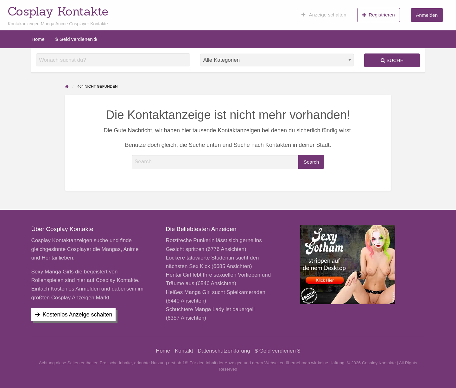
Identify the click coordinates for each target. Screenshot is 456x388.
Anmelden (427, 15)
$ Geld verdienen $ (76, 39)
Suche (392, 60)
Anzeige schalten (323, 15)
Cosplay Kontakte (58, 11)
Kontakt (184, 351)
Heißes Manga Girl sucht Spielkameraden (215, 292)
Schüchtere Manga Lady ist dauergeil (210, 309)
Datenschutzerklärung (224, 351)
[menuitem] (324, 15)
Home (38, 39)
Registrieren (378, 15)
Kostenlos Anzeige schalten (77, 314)
